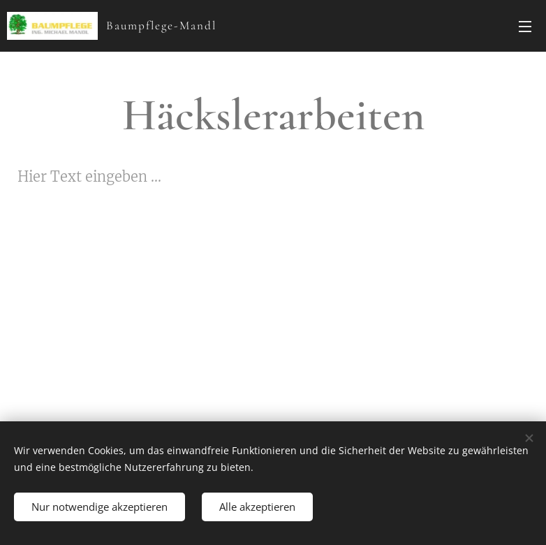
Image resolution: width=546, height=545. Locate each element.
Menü (525, 26)
